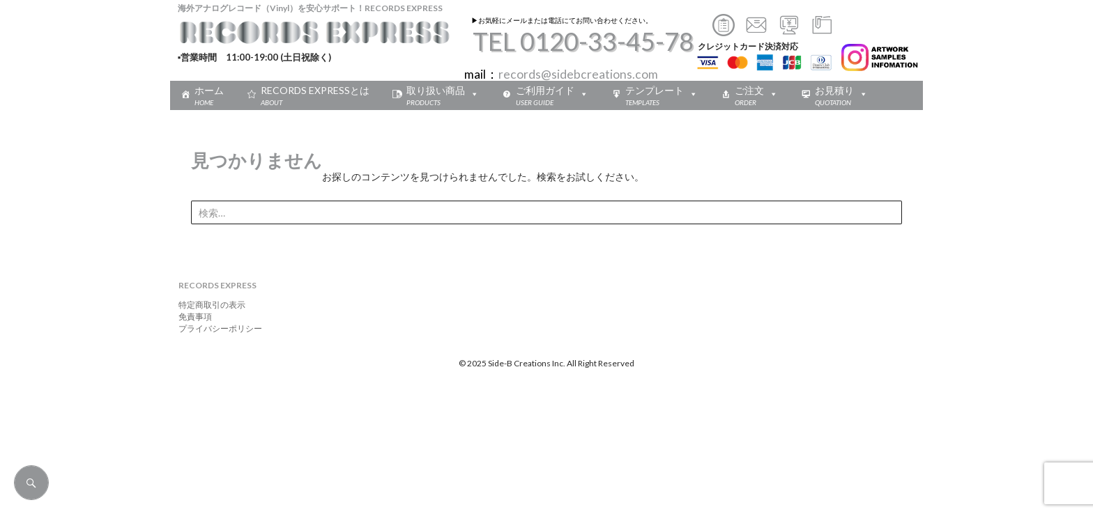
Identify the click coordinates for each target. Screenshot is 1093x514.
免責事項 (191, 316)
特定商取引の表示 (207, 304)
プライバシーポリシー (216, 328)
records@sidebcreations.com (578, 74)
